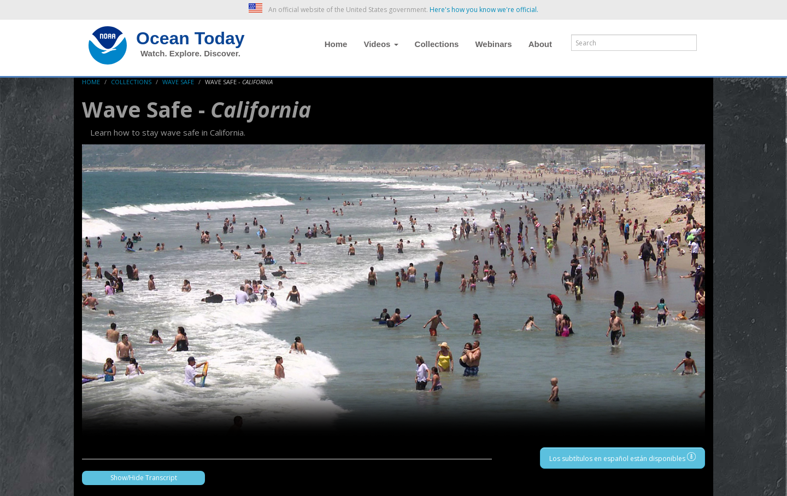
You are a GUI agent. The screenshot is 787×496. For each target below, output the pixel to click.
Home (336, 44)
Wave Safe (178, 82)
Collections (437, 44)
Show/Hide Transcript (143, 477)
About (540, 44)
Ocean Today (190, 38)
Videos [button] (380, 44)
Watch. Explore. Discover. (190, 53)
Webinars (493, 44)
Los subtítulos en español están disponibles (622, 457)
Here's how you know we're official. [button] (484, 9)
